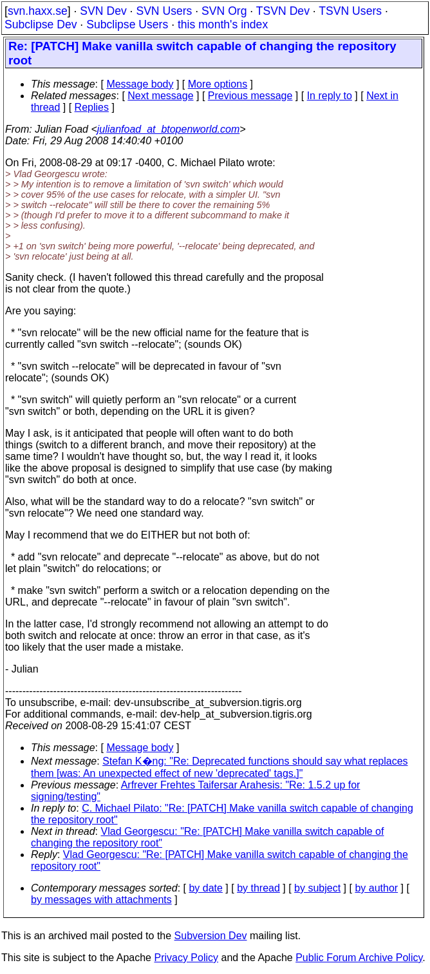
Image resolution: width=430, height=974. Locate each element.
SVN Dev (103, 11)
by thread (258, 888)
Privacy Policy (186, 957)
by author (376, 888)
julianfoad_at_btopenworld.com (168, 129)
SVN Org (224, 11)
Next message (160, 95)
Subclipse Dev (41, 24)
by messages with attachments (101, 899)
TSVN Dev (283, 11)
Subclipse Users (127, 24)
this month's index (223, 24)
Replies (92, 107)
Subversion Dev (210, 935)
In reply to (329, 95)
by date (205, 888)
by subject (317, 888)
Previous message (250, 95)
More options (218, 84)
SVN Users (164, 11)
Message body (139, 84)
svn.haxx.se (38, 11)
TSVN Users (350, 11)
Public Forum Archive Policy (358, 957)
